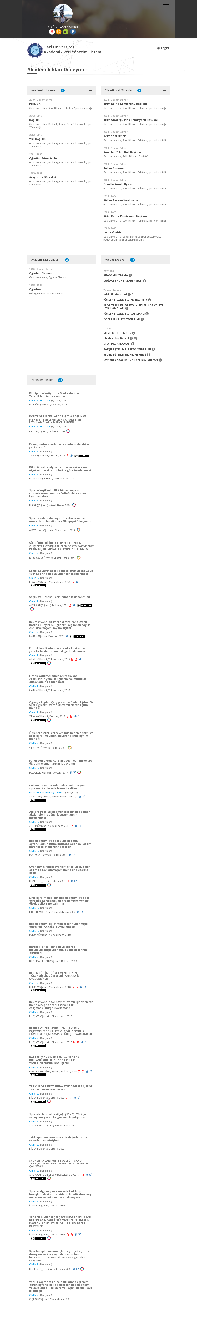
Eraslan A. (45, 400)
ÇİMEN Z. (34, 686)
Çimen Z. (34, 400)
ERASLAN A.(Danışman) (41, 792)
